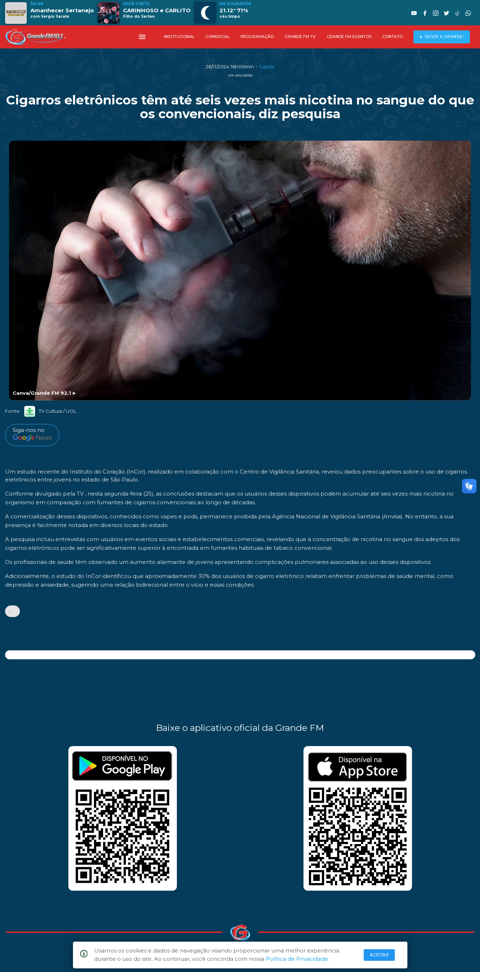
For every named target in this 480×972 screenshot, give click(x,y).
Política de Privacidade (297, 958)
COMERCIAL (217, 36)
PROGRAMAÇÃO (257, 36)
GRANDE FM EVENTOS (349, 36)
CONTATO (392, 36)
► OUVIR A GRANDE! (441, 36)
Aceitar (379, 955)
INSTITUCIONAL (179, 36)
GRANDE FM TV (300, 36)
